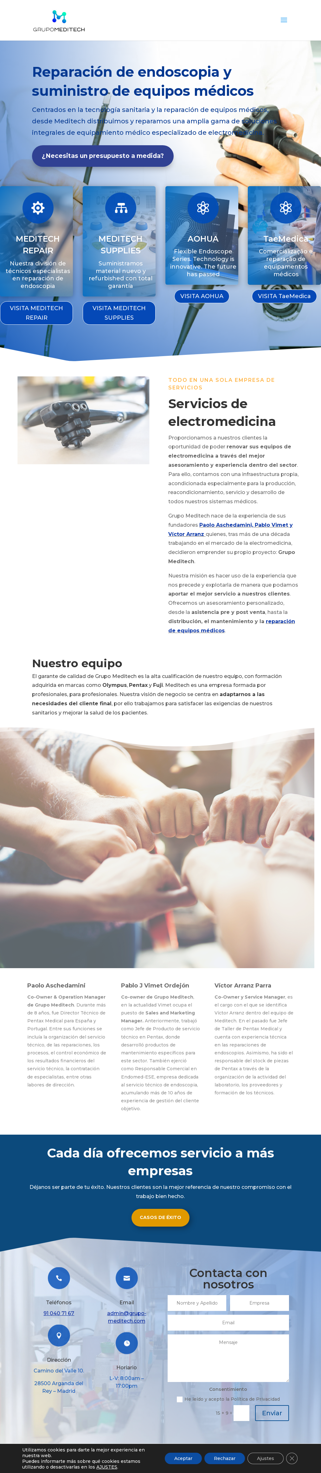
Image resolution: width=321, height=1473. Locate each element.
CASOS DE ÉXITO (160, 1217)
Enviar (272, 1413)
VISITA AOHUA (201, 296)
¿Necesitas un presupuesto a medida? (103, 156)
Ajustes (265, 1458)
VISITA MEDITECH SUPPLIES (119, 313)
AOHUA (203, 238)
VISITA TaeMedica (284, 296)
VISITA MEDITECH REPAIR (36, 313)
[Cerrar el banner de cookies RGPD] (292, 1458)
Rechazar (224, 1458)
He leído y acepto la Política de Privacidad (228, 1399)
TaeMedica (285, 238)
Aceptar (183, 1458)
